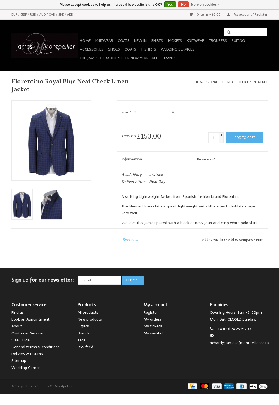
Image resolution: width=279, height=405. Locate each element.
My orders (152, 319)
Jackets (175, 40)
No (183, 5)
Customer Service (27, 333)
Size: (126, 112)
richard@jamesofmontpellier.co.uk (239, 343)
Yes (170, 5)
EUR (14, 14)
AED (70, 14)
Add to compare (241, 240)
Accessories (92, 49)
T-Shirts (148, 49)
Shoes (114, 49)
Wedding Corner (25, 367)
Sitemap (18, 360)
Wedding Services (178, 49)
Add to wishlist (213, 240)
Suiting (238, 40)
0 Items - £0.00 (206, 14)
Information (132, 159)
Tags (82, 340)
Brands (170, 58)
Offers (83, 326)
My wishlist (153, 333)
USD (33, 14)
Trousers (218, 40)
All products (88, 312)
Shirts (157, 40)
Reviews (207, 159)
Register (151, 312)
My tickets (153, 326)
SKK (61, 14)
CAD (52, 14)
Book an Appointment (30, 319)
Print (259, 240)
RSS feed (85, 347)
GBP (24, 14)
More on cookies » (205, 5)
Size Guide (20, 340)
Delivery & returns (27, 353)
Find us (17, 312)
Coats (123, 40)
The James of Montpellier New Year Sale (119, 58)
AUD (43, 14)
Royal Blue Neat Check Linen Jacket (238, 82)
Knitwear (104, 40)
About (16, 326)
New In (140, 40)
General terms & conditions (35, 347)
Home (85, 40)
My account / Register (247, 14)
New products (90, 319)
